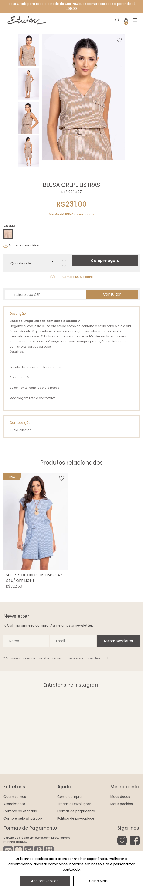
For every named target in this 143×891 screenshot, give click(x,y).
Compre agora (105, 260)
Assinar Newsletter (118, 640)
